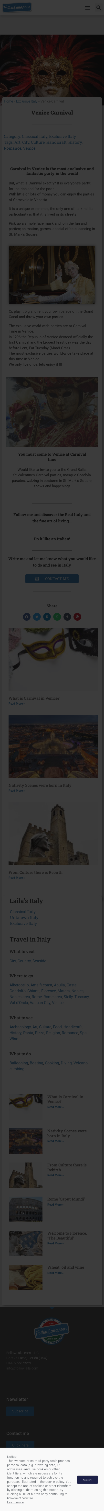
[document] (52, 755)
